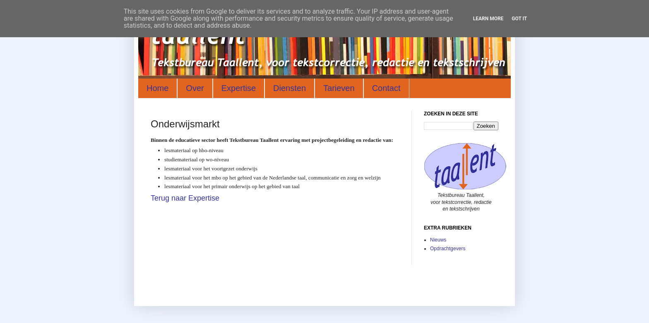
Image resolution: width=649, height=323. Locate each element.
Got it (519, 19)
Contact (386, 88)
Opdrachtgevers (447, 248)
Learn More (488, 19)
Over (195, 88)
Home (157, 88)
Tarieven (339, 88)
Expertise (238, 88)
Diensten (289, 88)
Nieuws (438, 240)
